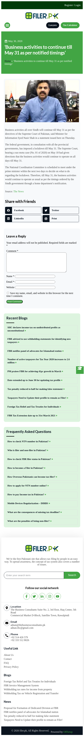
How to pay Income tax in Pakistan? (26, 498)
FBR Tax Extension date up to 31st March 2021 (31, 419)
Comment (12, 251)
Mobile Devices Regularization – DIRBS (28, 507)
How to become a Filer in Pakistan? (25, 471)
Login (78, 5)
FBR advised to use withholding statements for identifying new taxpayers (39, 344)
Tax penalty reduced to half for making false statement (35, 393)
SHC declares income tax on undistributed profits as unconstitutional (33, 333)
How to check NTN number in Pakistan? (28, 445)
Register (68, 5)
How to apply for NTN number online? (27, 489)
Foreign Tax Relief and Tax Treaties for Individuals (33, 410)
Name (10, 280)
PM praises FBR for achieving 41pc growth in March (34, 375)
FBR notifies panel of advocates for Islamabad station (34, 355)
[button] (7, 25)
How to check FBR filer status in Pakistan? (29, 463)
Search (72, 579)
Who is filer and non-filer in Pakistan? (27, 454)
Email (10, 285)
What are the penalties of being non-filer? (28, 525)
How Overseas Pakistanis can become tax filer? (31, 480)
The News (18, 191)
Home (8, 61)
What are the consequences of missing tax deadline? (33, 516)
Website (10, 291)
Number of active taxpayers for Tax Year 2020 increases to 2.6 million (38, 365)
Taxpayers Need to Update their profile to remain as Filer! (37, 401)
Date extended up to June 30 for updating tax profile (34, 384)
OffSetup (68, 735)
